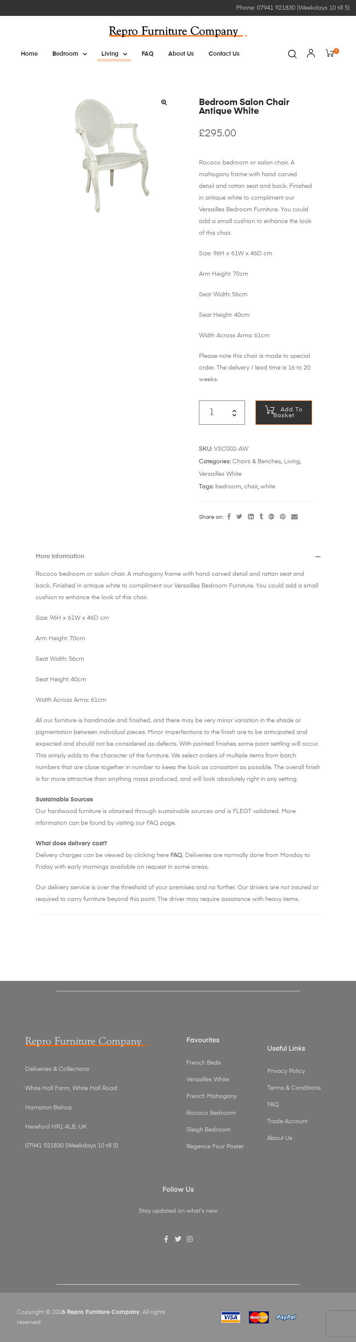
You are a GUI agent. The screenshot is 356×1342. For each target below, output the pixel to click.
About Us (181, 54)
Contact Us (224, 54)
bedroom (228, 487)
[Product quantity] (211, 412)
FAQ (148, 54)
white (268, 487)
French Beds (203, 1063)
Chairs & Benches (256, 461)
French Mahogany (211, 1096)
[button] (164, 102)
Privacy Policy (286, 1071)
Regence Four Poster (215, 1147)
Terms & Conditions (294, 1088)
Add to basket (288, 412)
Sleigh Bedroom (208, 1130)
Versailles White (220, 474)
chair (251, 487)
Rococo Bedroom (211, 1113)
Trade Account (287, 1121)
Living (114, 54)
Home (29, 54)
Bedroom (69, 54)
